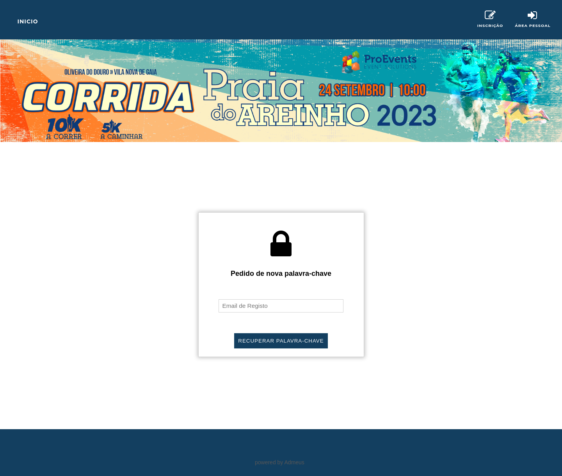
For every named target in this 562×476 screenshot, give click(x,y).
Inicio (27, 21)
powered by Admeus (279, 462)
